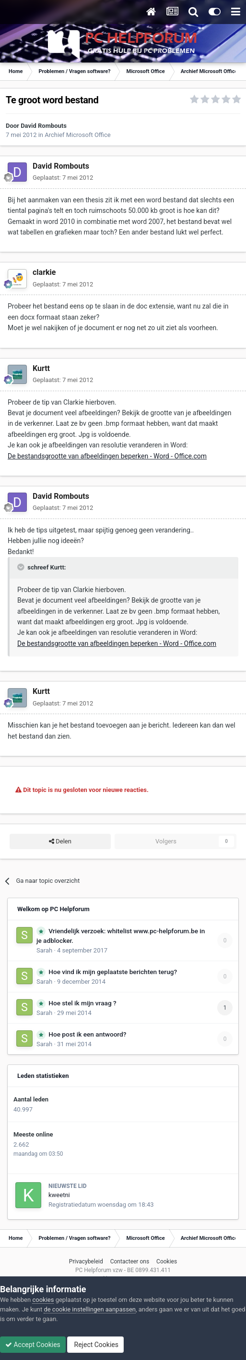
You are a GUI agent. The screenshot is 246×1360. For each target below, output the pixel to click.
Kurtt (41, 368)
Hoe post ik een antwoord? (87, 1034)
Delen (60, 841)
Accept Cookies (32, 1344)
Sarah (44, 950)
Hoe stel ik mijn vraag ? (82, 1003)
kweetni (59, 1195)
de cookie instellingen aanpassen (90, 1309)
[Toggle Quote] (21, 567)
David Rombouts (44, 125)
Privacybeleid (86, 1261)
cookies (43, 1299)
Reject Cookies (95, 1344)
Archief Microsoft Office (77, 134)
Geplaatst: (63, 177)
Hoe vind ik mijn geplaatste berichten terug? (112, 972)
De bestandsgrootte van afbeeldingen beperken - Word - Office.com (107, 456)
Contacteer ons (129, 1261)
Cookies (166, 1261)
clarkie (44, 272)
